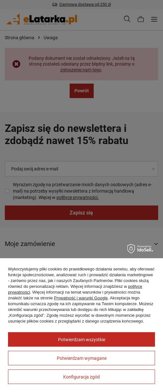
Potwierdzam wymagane (82, 358)
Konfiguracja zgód (81, 376)
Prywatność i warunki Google (81, 298)
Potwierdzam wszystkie (81, 339)
